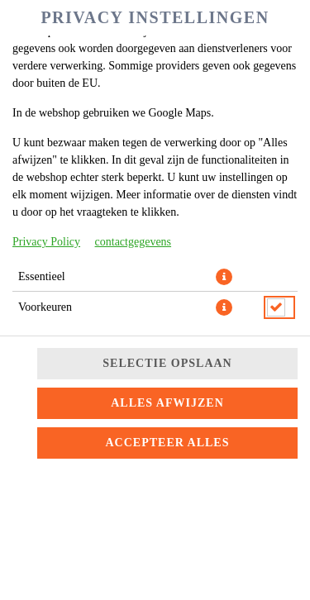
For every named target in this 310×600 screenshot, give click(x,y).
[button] (224, 277)
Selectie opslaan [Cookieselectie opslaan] (167, 363)
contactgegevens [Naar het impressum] (133, 242)
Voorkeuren (45, 307)
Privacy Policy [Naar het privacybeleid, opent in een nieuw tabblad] (46, 242)
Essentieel (41, 276)
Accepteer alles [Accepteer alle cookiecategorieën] (168, 442)
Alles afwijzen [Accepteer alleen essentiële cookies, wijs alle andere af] (167, 403)
